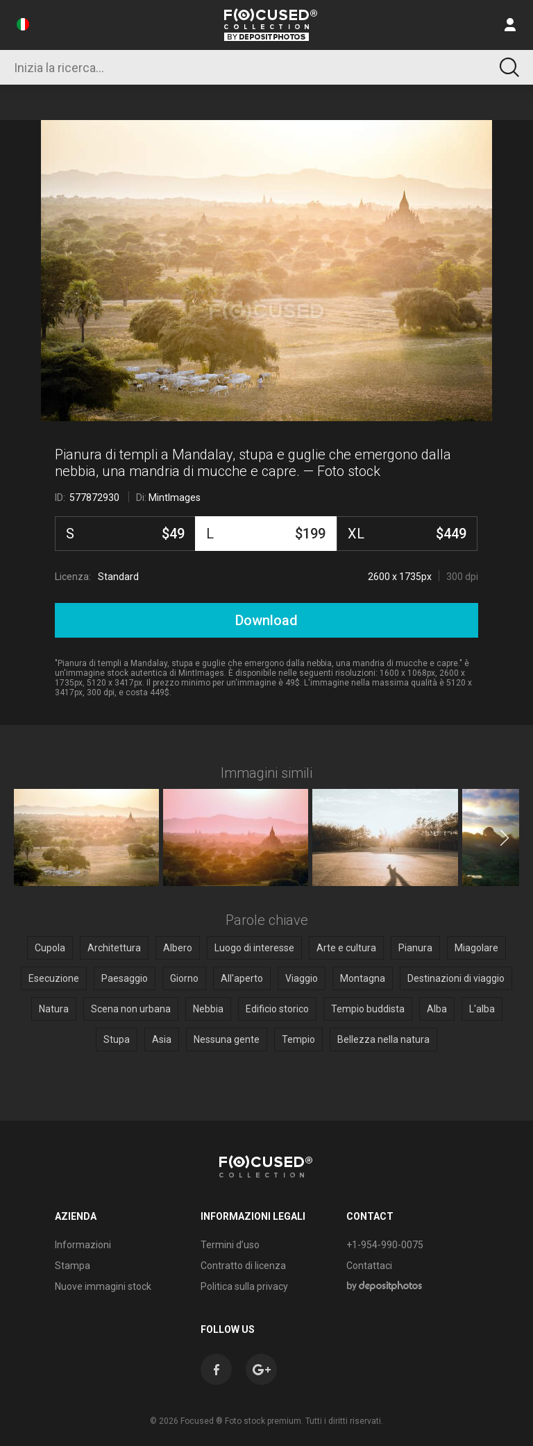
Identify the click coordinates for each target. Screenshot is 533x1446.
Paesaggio (124, 978)
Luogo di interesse (254, 947)
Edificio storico (277, 1008)
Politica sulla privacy (244, 1286)
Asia (161, 1039)
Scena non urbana (131, 1008)
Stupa (116, 1039)
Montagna (362, 978)
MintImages (175, 497)
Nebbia (208, 1008)
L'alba (482, 1008)
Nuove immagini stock (103, 1286)
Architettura (114, 947)
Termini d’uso (230, 1244)
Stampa (72, 1265)
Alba (437, 1008)
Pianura (415, 947)
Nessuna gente (227, 1039)
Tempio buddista (368, 1008)
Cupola (50, 947)
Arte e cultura (346, 947)
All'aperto (242, 978)
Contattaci (369, 1265)
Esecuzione (53, 978)
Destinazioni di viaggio (456, 978)
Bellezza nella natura (383, 1039)
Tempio (298, 1039)
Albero (177, 947)
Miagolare (476, 947)
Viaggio (301, 978)
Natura (54, 1008)
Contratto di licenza (243, 1265)
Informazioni (83, 1244)
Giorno (184, 978)
